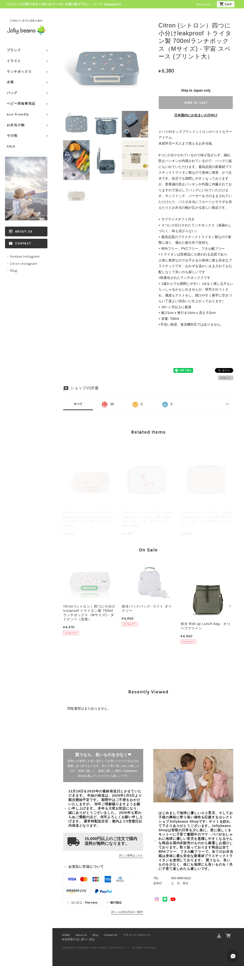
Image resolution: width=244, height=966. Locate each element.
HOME (66, 935)
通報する (225, 377)
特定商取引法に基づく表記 (78, 939)
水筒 (10, 82)
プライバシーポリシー (137, 935)
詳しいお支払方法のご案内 (127, 911)
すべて (78, 404)
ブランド (14, 50)
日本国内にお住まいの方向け (196, 115)
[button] (66, 606)
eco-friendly (18, 114)
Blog (13, 271)
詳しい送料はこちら (131, 855)
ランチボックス (19, 72)
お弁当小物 (16, 125)
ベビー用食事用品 (21, 104)
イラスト (14, 61)
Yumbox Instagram (25, 256)
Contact (23, 243)
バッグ (12, 93)
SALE (11, 146)
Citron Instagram (23, 264)
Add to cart (195, 102)
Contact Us (110, 935)
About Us (203, 4)
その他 (12, 136)
